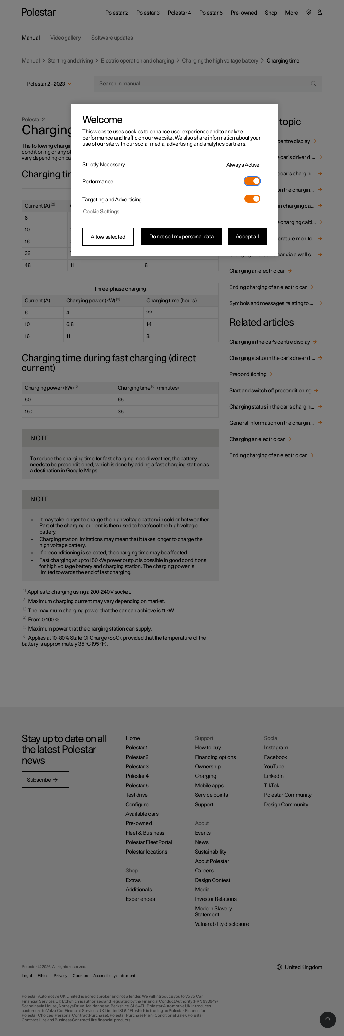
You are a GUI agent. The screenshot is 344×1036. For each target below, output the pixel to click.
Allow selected (108, 237)
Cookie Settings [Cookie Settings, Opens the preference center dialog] (101, 211)
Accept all (247, 236)
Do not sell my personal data (181, 236)
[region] (174, 180)
